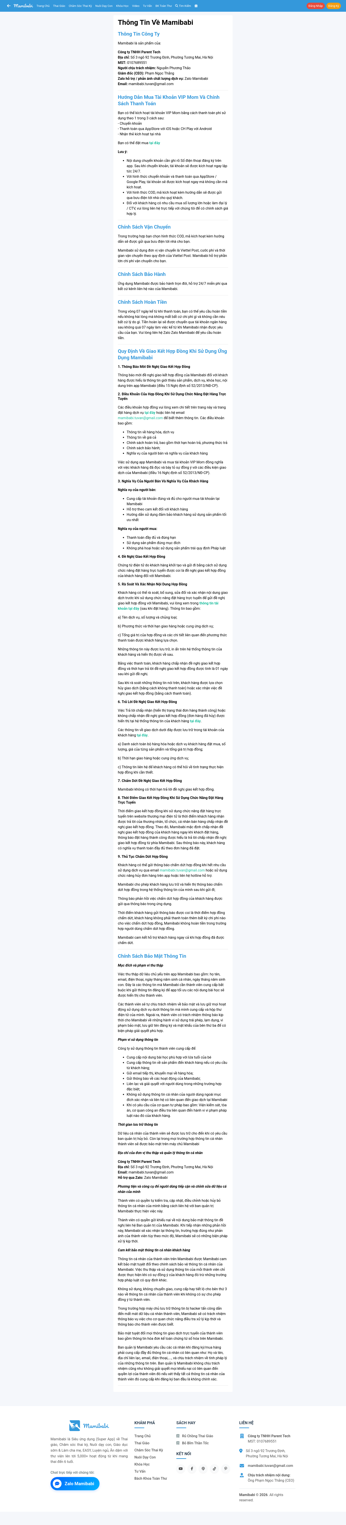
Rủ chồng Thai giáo (194, 1436)
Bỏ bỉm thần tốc (192, 1443)
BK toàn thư (164, 6)
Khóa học (122, 6)
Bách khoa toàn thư (150, 1478)
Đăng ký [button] (333, 6)
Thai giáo (59, 6)
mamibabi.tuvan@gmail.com (140, 418)
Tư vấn (147, 6)
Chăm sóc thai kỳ (80, 6)
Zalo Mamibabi (73, 1483)
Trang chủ (43, 6)
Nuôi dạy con (104, 6)
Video (135, 6)
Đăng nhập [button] (315, 6)
